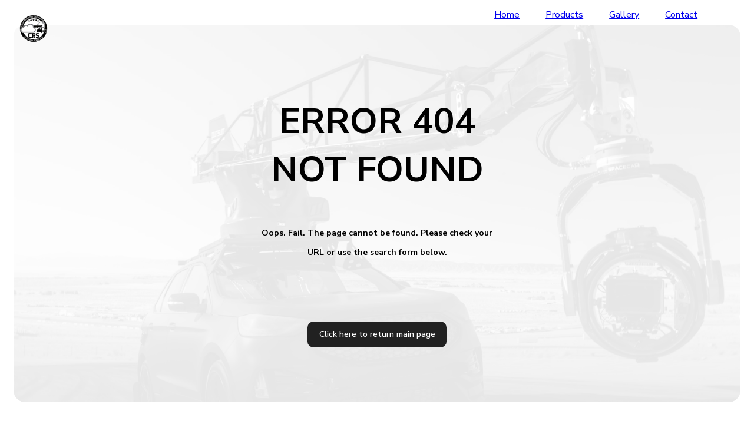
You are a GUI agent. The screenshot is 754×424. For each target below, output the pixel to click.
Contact (681, 14)
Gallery (624, 14)
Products (564, 14)
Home (507, 14)
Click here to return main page (377, 334)
